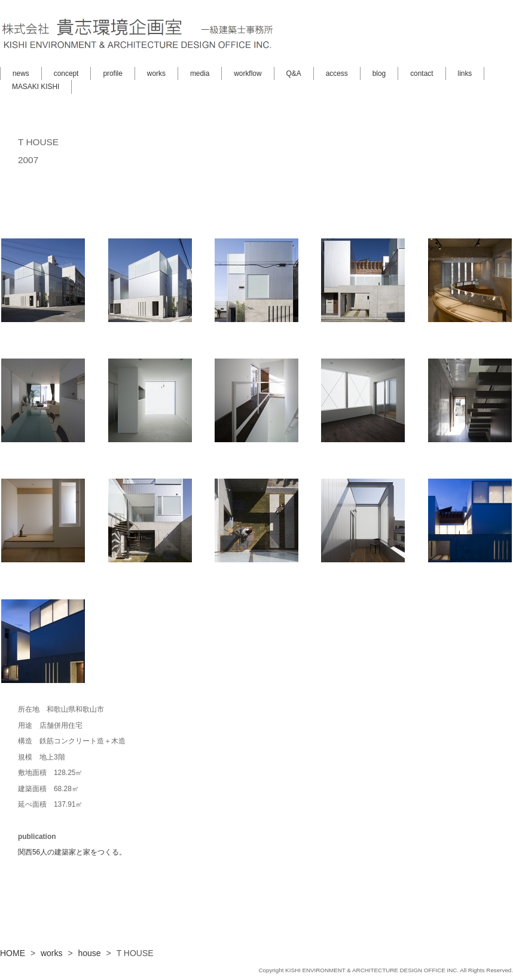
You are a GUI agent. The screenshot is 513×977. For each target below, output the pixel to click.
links (465, 73)
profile (112, 73)
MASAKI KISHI (35, 86)
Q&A (293, 73)
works (156, 73)
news (21, 73)
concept (66, 73)
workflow (247, 73)
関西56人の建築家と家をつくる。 (72, 852)
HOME (12, 953)
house (89, 953)
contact (421, 73)
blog (379, 73)
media (199, 73)
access (337, 73)
